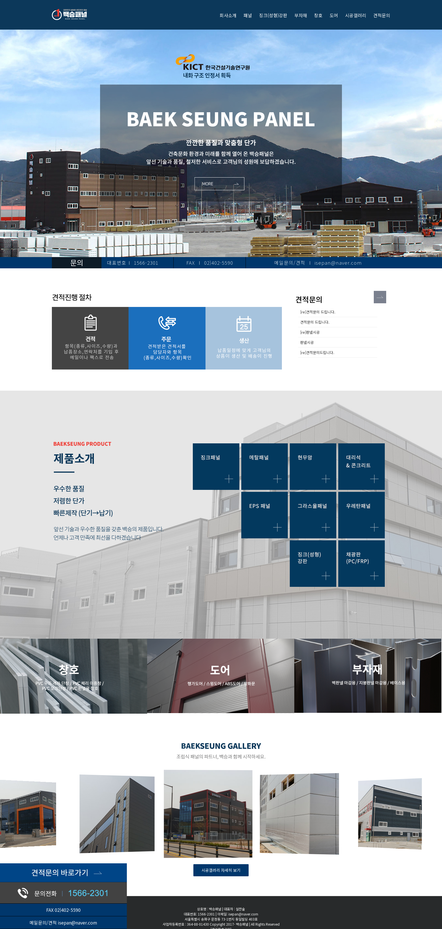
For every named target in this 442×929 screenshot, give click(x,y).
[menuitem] (232, 15)
